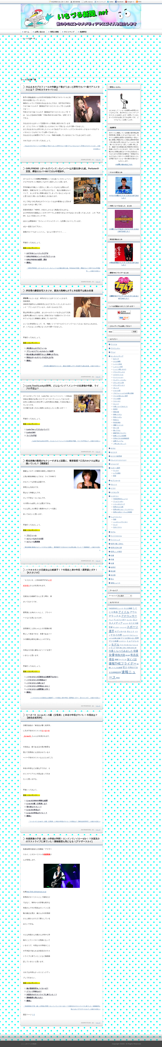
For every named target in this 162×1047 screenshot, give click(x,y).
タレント (114, 484)
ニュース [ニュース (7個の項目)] (126, 635)
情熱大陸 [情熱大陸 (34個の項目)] (120, 655)
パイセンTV (115, 492)
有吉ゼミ (116, 420)
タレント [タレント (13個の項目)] (130, 631)
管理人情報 (54, 32)
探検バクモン (117, 414)
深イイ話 (116, 428)
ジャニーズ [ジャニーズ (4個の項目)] (123, 627)
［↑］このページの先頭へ (29, 1044)
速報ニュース (115, 583)
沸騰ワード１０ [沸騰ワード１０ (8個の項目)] (121, 660)
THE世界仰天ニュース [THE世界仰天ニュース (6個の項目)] (116, 608)
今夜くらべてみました (120, 406)
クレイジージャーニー (119, 460)
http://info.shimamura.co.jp (36, 892)
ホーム (26, 32)
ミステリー (115, 496)
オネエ (113, 448)
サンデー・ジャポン (119, 380)
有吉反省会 (116, 422)
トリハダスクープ (119, 504)
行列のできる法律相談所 (121, 438)
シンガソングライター (120, 522)
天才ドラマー (117, 527)
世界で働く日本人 (117, 544)
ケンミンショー (118, 377)
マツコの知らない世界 (120, 396)
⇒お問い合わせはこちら (123, 164)
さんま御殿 (116, 361)
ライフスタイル (116, 536)
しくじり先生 (117, 364)
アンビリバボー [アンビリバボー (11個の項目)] (119, 620)
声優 (112, 559)
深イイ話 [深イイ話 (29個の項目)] (132, 659)
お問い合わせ (40, 32)
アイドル (114, 344)
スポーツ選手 (115, 468)
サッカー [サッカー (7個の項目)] (116, 627)
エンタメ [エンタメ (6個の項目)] (129, 620)
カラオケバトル (118, 375)
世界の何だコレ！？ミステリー (123, 509)
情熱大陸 (116, 412)
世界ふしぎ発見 (116, 551)
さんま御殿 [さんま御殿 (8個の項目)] (128, 608)
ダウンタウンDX (118, 382)
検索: (110, 332)
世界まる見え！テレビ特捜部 (122, 512)
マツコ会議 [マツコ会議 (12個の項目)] (113, 641)
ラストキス (116, 401)
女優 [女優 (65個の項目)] (112, 654)
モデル (113, 532)
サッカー (116, 470)
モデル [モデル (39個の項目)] (115, 644)
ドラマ (113, 488)
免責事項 (83, 32)
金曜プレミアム (118, 441)
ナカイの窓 (116, 390)
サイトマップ (69, 32)
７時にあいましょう (119, 443)
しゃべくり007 (118, 367)
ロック (98, 159)
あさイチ (116, 359)
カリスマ (114, 452)
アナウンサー (115, 348)
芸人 (112, 579)
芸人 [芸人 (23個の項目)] (125, 667)
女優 (112, 563)
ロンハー (116, 404)
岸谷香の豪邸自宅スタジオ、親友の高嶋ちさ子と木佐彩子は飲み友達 (59, 290)
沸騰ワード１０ (118, 425)
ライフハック (115, 540)
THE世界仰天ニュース (120, 499)
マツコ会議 (116, 398)
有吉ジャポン (117, 417)
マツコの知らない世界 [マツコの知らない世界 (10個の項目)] (130, 638)
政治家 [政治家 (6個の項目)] (128, 655)
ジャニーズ (115, 464)
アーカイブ (113, 596)
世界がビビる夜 (118, 507)
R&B (114, 519)
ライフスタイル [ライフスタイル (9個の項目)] (126, 645)
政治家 (113, 571)
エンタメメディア (117, 356)
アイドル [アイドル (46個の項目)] (123, 611)
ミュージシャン (116, 517)
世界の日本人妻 (116, 548)
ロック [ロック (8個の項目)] (113, 648)
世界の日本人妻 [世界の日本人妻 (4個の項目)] (131, 647)
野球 (114, 476)
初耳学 (115, 409)
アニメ (113, 352)
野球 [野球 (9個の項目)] (118, 678)
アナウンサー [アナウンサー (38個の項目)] (129, 615)
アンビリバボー (118, 501)
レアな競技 (116, 473)
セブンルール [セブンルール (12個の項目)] (120, 631)
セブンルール (115, 480)
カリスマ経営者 (116, 456)
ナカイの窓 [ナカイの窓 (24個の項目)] (116, 635)
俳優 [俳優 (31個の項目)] (135, 650)
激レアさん (116, 430)
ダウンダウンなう (119, 385)
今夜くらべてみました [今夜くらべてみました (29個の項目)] (121, 651)
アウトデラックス (119, 372)
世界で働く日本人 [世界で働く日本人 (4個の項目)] (121, 647)
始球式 (113, 567)
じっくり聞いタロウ (119, 369)
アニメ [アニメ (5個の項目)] (111, 620)
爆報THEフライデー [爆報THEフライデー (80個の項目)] (123, 663)
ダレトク (116, 388)
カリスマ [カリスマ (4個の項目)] (125, 623)
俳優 (112, 555)
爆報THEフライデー (119, 433)
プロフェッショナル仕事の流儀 (123, 393)
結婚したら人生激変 (119, 436)
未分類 (113, 575)
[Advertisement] (81, 57)
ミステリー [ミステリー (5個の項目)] (122, 641)
